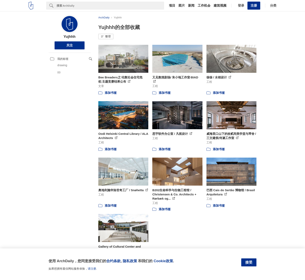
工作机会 (204, 5)
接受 (248, 262)
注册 (254, 5)
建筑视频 (220, 5)
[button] (105, 36)
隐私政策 (130, 261)
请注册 (92, 268)
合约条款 (113, 261)
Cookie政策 (163, 261)
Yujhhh (70, 37)
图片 (181, 5)
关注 (69, 45)
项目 (172, 5)
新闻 (191, 5)
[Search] (110, 6)
